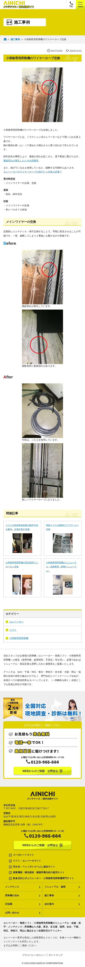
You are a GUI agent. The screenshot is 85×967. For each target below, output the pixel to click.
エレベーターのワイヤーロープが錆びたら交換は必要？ (32, 172)
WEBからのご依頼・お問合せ (42, 770)
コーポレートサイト (23, 854)
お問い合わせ (12, 912)
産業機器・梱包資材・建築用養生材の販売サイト (38, 872)
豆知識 (8, 904)
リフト (11, 630)
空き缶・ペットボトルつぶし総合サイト (34, 866)
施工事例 (49, 895)
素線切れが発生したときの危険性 (21, 160)
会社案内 (49, 904)
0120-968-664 (45, 762)
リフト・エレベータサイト (27, 860)
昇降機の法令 (12, 895)
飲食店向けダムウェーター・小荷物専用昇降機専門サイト (43, 878)
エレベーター (15, 621)
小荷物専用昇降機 (17, 638)
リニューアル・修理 (55, 886)
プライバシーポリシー (34, 955)
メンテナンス (12, 886)
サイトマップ (56, 955)
